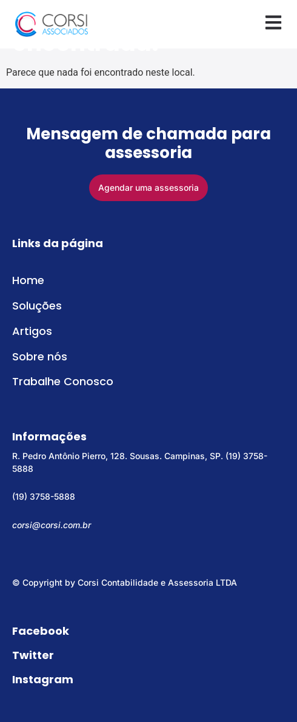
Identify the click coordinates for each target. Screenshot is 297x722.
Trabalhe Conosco (62, 381)
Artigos (32, 331)
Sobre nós (39, 356)
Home (28, 280)
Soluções (37, 305)
